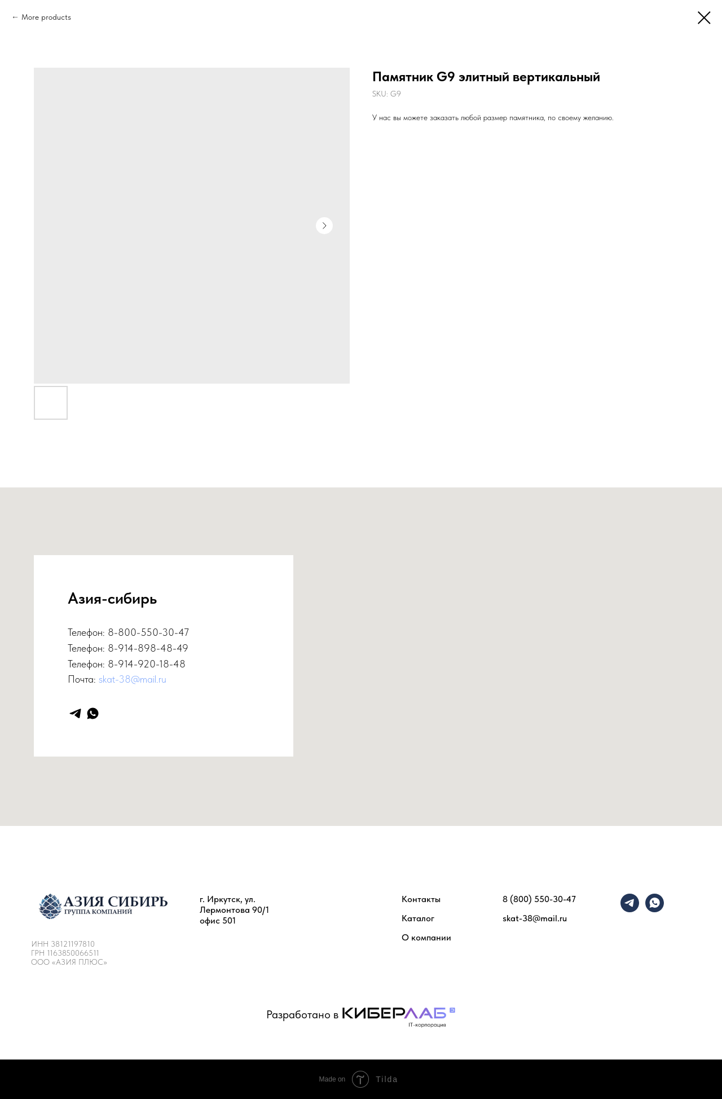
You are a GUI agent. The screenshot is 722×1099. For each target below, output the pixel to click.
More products (46, 16)
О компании (426, 937)
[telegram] (75, 713)
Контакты (421, 899)
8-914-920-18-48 (147, 664)
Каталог (418, 918)
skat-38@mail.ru (132, 679)
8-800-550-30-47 (148, 632)
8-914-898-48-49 (148, 648)
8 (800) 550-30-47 (539, 899)
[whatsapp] (93, 713)
